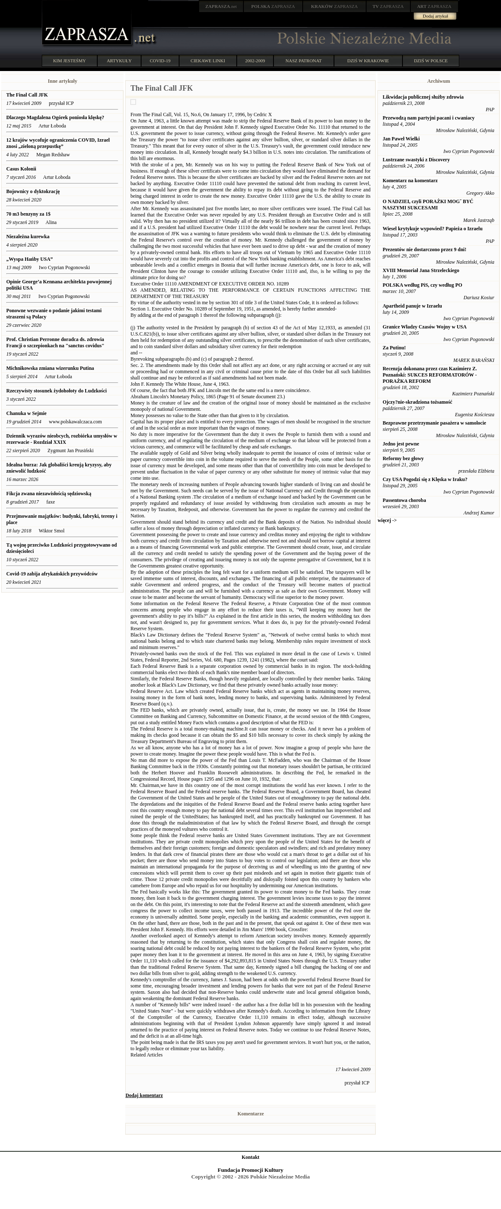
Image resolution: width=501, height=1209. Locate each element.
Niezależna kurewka (27, 236)
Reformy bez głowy (403, 458)
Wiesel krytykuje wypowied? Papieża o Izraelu (432, 229)
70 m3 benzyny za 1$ (28, 214)
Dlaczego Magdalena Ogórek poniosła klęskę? (55, 117)
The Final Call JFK (27, 95)
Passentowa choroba (404, 500)
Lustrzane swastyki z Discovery (416, 160)
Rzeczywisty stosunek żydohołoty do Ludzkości (56, 391)
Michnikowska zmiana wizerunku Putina (50, 368)
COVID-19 (160, 60)
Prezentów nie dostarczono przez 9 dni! (424, 249)
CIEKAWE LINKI (208, 60)
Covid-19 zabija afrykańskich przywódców (52, 574)
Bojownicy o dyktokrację (33, 191)
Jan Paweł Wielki (401, 139)
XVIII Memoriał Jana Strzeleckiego (420, 270)
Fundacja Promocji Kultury (250, 1170)
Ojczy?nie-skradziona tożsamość (417, 402)
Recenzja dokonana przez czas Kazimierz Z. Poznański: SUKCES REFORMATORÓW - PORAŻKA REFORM (429, 375)
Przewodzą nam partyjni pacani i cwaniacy (428, 118)
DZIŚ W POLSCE (431, 60)
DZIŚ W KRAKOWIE (368, 60)
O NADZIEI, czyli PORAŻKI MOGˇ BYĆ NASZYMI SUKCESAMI (427, 205)
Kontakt (251, 1157)
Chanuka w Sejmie (26, 413)
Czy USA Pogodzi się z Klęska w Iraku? (424, 479)
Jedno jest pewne (400, 444)
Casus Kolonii (21, 169)
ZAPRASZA (273, 6)
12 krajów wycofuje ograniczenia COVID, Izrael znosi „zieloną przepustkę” (58, 143)
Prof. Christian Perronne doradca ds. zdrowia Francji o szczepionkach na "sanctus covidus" (55, 342)
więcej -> (387, 520)
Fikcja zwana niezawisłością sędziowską (48, 493)
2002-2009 (255, 60)
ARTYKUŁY (119, 60)
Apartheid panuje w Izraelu (412, 306)
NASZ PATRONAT (304, 60)
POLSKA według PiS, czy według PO (422, 285)
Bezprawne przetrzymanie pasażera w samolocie (434, 423)
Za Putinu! (394, 348)
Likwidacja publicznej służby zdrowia (422, 97)
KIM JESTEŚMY (69, 60)
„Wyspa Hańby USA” (29, 259)
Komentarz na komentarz (410, 180)
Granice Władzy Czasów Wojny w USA (424, 327)
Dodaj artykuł (435, 15)
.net (221, 6)
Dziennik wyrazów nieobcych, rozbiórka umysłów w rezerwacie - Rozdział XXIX (61, 439)
